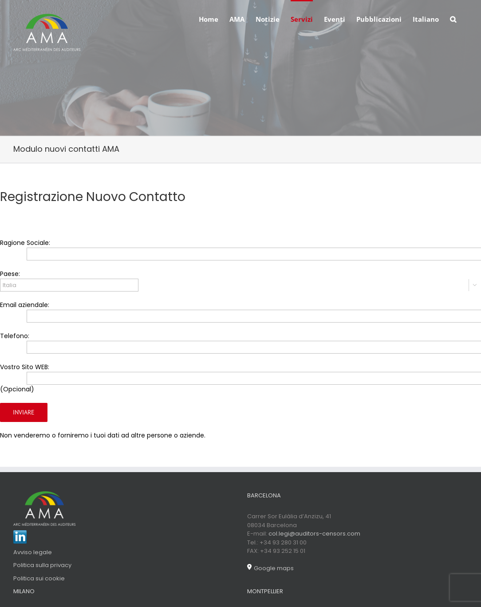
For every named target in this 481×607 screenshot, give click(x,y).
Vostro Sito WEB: (24, 367)
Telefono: (14, 335)
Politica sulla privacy (42, 565)
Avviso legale (32, 552)
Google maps (270, 568)
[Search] (453, 18)
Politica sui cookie (39, 578)
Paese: (10, 273)
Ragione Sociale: (25, 242)
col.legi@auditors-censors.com (314, 533)
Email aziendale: (24, 304)
